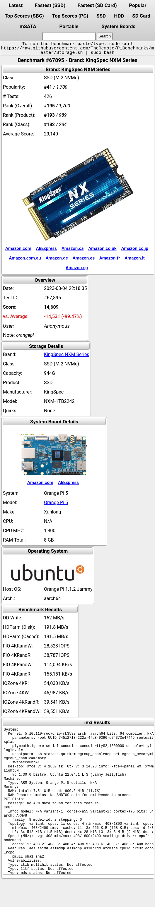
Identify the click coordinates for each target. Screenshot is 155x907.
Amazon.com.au (25, 258)
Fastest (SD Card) (97, 5)
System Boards (119, 26)
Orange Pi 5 (56, 502)
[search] (69, 36)
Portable (68, 26)
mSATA (28, 26)
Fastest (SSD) (50, 5)
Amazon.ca (73, 248)
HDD (119, 16)
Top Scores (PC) (70, 16)
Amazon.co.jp (134, 248)
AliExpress (46, 248)
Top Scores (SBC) (24, 16)
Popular (137, 5)
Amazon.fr (109, 258)
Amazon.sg (77, 267)
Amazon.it (134, 258)
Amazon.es (84, 258)
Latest (15, 5)
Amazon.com (18, 248)
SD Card (141, 16)
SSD (101, 16)
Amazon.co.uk (102, 248)
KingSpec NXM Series (66, 354)
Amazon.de (57, 258)
